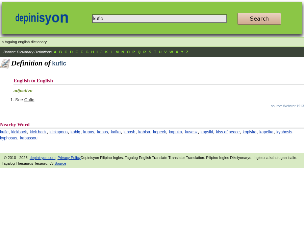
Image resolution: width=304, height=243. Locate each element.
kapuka (175, 132)
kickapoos (59, 132)
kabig (75, 132)
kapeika (266, 132)
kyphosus (8, 138)
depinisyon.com (42, 158)
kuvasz (191, 132)
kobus (102, 132)
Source (60, 163)
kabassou (28, 138)
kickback (19, 132)
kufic (4, 132)
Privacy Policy (68, 158)
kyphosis (284, 132)
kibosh (129, 132)
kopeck (159, 132)
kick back (38, 132)
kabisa (144, 132)
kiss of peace (228, 132)
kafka (116, 132)
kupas (88, 132)
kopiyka (249, 132)
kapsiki (207, 132)
